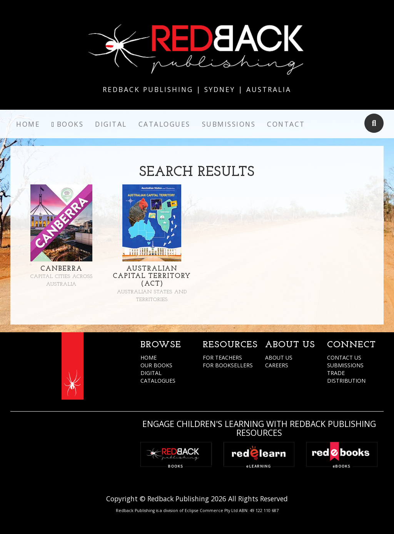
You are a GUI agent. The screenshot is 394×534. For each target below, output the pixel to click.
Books (70, 124)
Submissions (229, 124)
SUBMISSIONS (345, 365)
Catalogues (164, 124)
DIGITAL (151, 373)
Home (28, 124)
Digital (111, 124)
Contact (286, 124)
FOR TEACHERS (222, 357)
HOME (148, 357)
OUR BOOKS (156, 365)
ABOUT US (278, 357)
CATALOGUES (157, 380)
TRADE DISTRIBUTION (346, 376)
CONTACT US (344, 357)
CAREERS (276, 365)
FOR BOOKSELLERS (228, 365)
